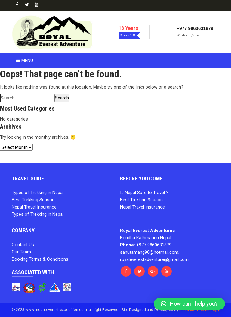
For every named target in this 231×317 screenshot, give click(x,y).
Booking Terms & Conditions (40, 259)
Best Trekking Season (33, 199)
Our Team (21, 252)
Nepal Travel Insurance (34, 207)
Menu (24, 60)
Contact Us (23, 244)
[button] (189, 304)
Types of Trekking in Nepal (37, 192)
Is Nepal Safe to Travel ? (144, 192)
